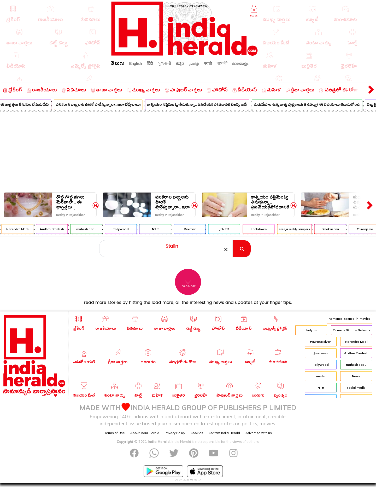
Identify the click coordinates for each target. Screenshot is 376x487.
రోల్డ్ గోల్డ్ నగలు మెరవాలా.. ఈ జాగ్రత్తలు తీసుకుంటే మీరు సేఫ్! (70, 202)
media (320, 376)
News (356, 376)
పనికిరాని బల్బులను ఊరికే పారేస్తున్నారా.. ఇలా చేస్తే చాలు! (106, 105)
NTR (163, 229)
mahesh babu (94, 229)
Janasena (320, 353)
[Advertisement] (188, 151)
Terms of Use (114, 433)
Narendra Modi (26, 229)
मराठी (208, 63)
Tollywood (129, 229)
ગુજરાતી (164, 63)
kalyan (311, 330)
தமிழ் (194, 63)
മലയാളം (240, 63)
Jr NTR (232, 229)
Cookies (197, 433)
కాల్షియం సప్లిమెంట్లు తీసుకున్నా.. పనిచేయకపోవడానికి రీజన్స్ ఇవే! (205, 105)
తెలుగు (117, 64)
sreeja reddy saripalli (302, 229)
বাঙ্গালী (222, 63)
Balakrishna (338, 229)
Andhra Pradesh (60, 229)
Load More (188, 281)
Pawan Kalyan (320, 342)
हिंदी (150, 63)
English (135, 63)
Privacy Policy (175, 433)
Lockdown (267, 229)
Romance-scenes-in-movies (349, 319)
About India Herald (144, 433)
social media (356, 388)
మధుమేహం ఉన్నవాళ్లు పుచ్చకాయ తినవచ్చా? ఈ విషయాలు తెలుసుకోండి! (315, 105)
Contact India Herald (224, 433)
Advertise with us (258, 433)
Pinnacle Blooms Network (351, 330)
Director (198, 229)
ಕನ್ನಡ (180, 63)
